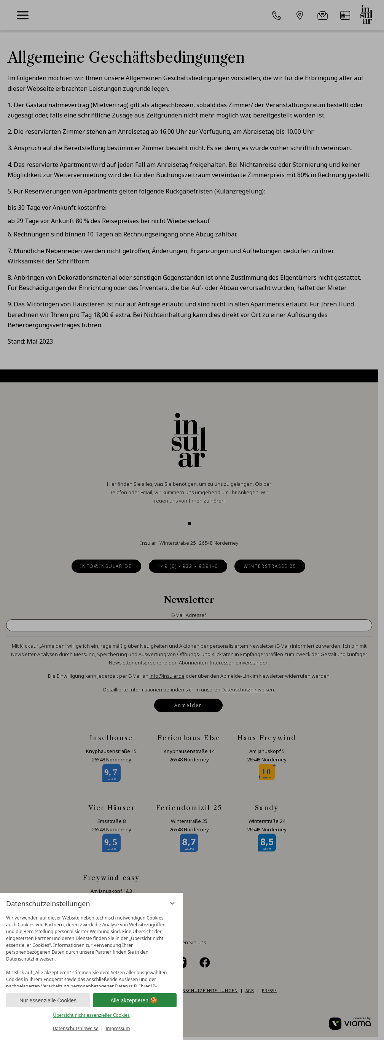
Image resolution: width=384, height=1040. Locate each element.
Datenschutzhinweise (76, 1028)
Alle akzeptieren (134, 1000)
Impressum (117, 1028)
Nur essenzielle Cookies (47, 1000)
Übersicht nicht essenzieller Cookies (91, 1015)
